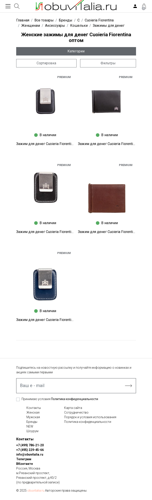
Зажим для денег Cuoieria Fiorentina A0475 (45, 320)
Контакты (33, 408)
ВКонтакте (24, 464)
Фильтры (108, 63)
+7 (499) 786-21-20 (30, 445)
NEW (29, 426)
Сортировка (46, 63)
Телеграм (23, 459)
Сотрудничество (76, 412)
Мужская (33, 417)
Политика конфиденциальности (74, 399)
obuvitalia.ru (35, 490)
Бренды (31, 422)
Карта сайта (73, 408)
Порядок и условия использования (90, 417)
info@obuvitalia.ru (29, 454)
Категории (76, 51)
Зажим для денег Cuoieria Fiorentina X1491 (45, 144)
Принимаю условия (60, 399)
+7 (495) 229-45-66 (30, 450)
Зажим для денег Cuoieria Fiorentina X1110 (45, 232)
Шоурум (32, 431)
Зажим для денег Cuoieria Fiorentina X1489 (107, 144)
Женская (32, 412)
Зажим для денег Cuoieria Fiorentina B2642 (107, 232)
